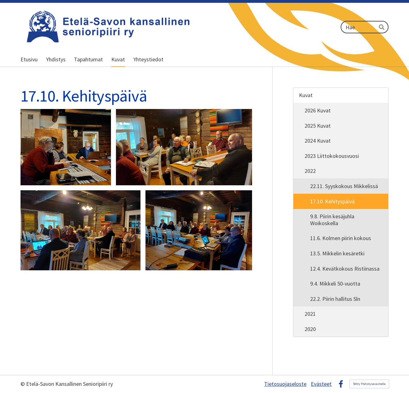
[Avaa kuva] (66, 147)
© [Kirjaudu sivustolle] (23, 383)
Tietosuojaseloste (285, 384)
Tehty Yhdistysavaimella (369, 384)
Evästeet (321, 384)
